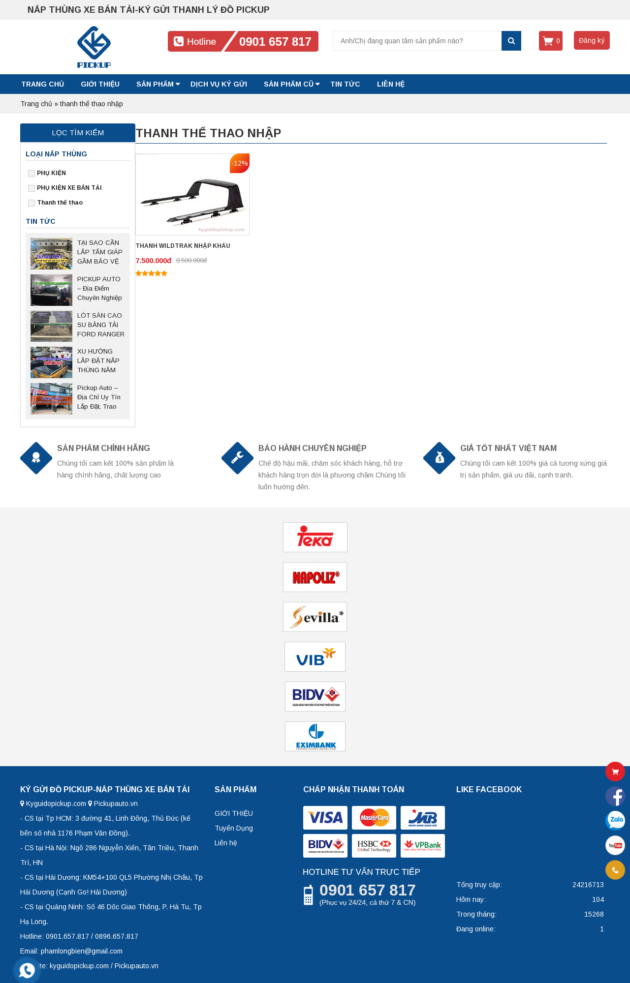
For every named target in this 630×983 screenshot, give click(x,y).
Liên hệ (226, 843)
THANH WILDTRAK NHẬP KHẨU (182, 245)
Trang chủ (42, 84)
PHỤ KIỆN (51, 173)
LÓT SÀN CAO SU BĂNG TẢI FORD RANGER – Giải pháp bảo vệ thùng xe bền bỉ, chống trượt (101, 325)
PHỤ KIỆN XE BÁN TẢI (69, 187)
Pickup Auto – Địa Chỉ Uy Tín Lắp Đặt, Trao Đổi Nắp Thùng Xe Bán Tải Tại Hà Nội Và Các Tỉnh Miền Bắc (99, 398)
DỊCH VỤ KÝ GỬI (218, 84)
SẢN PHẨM (155, 84)
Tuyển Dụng (234, 828)
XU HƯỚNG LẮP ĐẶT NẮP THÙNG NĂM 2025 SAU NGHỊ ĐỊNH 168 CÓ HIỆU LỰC (100, 361)
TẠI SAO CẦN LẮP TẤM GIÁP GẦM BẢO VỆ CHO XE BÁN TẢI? (100, 253)
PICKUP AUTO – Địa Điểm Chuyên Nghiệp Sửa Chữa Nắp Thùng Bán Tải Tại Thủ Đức (100, 289)
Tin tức (345, 84)
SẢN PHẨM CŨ (289, 84)
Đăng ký (592, 40)
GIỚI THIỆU (100, 84)
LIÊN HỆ (391, 84)
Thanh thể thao (60, 202)
